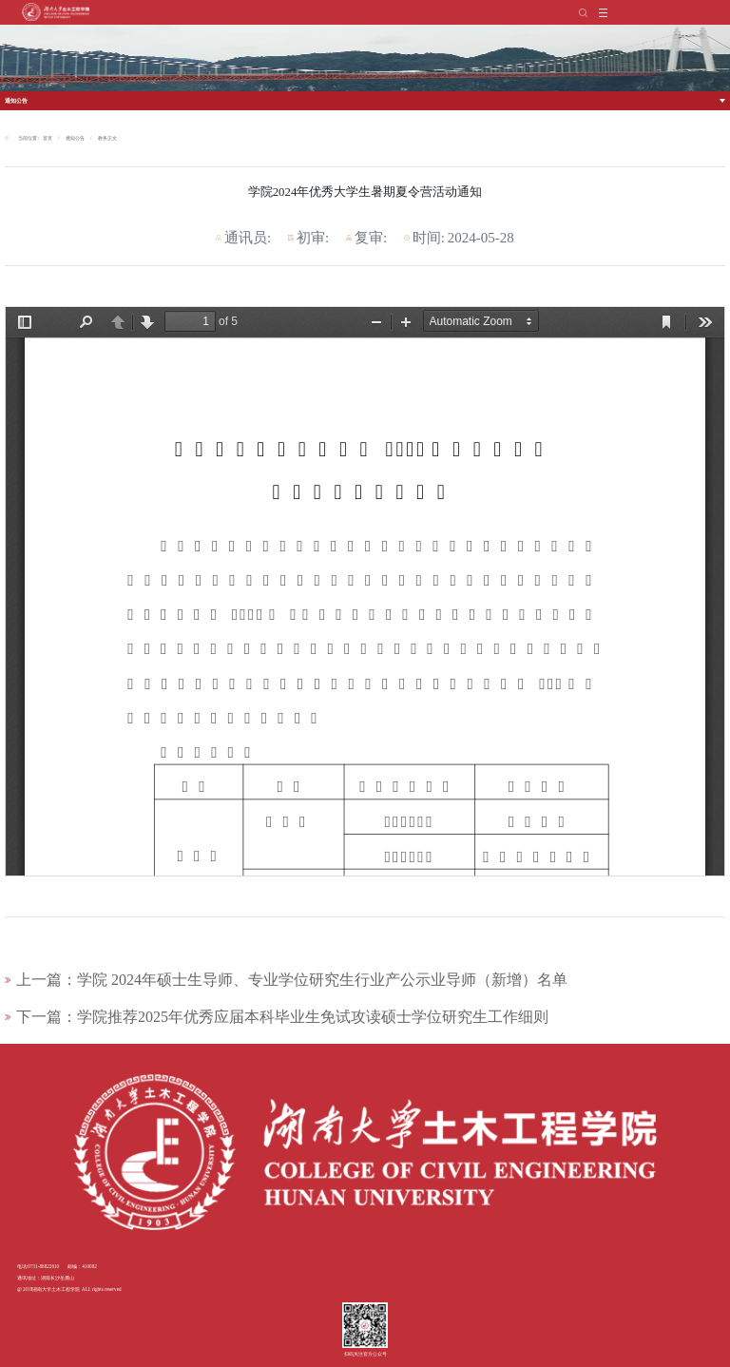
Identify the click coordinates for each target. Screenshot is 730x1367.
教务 (102, 138)
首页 (47, 138)
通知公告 (16, 100)
